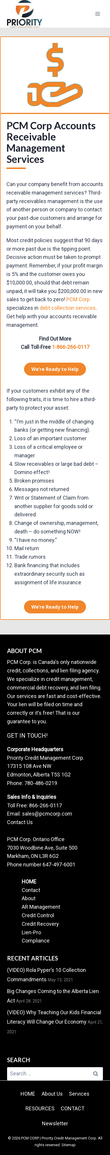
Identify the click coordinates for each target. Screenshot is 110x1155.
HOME (29, 881)
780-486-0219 (40, 783)
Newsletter (55, 1123)
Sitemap (69, 1145)
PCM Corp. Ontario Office (36, 839)
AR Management (41, 907)
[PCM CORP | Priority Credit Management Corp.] (24, 14)
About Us (52, 1094)
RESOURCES (40, 1108)
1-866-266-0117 (70, 347)
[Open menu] (97, 13)
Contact (31, 890)
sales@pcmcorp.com (47, 814)
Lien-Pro (31, 932)
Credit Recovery (40, 924)
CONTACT (72, 1108)
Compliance (36, 941)
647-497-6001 (59, 864)
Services (79, 1094)
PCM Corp (78, 299)
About (28, 898)
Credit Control (38, 915)
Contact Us (20, 822)
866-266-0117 (45, 805)
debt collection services (68, 308)
